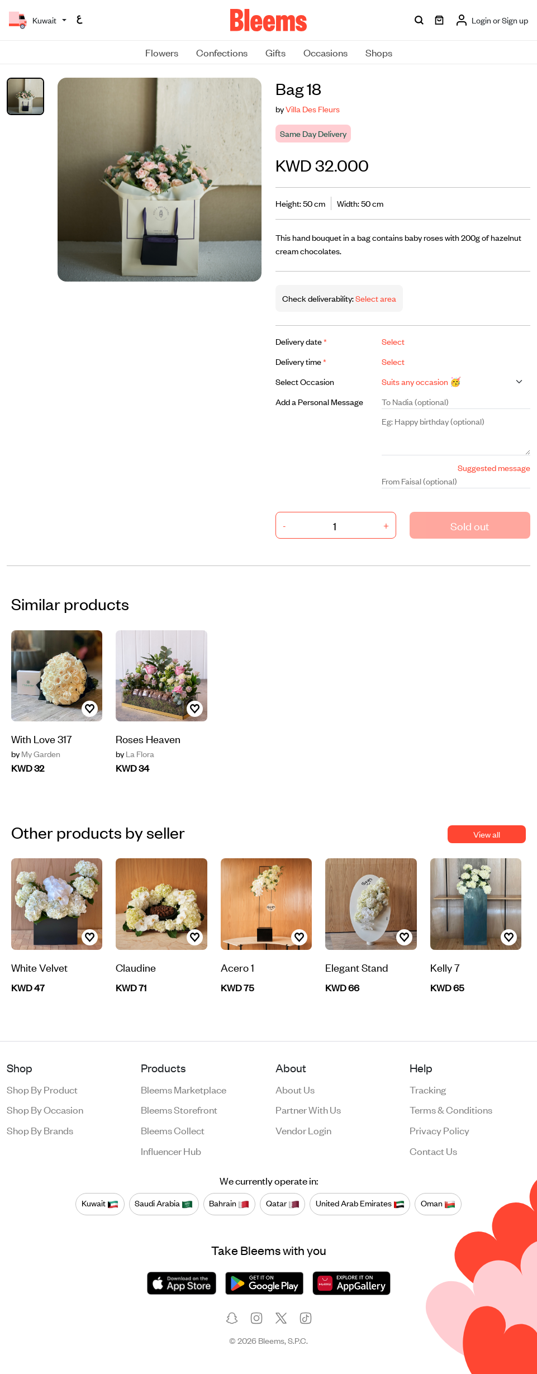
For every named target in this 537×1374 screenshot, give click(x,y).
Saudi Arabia (164, 1203)
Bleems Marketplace (183, 1089)
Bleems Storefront (179, 1109)
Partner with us (308, 1109)
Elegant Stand (356, 967)
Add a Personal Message (319, 401)
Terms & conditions (451, 1109)
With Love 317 (41, 738)
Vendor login (303, 1130)
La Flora (135, 753)
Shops (378, 52)
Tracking (428, 1089)
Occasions (325, 52)
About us (295, 1089)
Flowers (161, 52)
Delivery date (301, 341)
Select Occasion (304, 381)
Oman (438, 1203)
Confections (222, 52)
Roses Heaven (148, 738)
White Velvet (39, 967)
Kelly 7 (445, 967)
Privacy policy (439, 1130)
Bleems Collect (173, 1130)
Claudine (136, 967)
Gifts (275, 52)
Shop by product (42, 1089)
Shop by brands (40, 1130)
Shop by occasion (45, 1109)
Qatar (283, 1203)
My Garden (35, 753)
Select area (375, 298)
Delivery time (300, 361)
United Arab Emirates (360, 1203)
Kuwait (100, 1203)
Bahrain (229, 1203)
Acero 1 (237, 967)
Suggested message (494, 467)
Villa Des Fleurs (313, 109)
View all (486, 834)
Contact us (433, 1150)
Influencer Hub (171, 1150)
